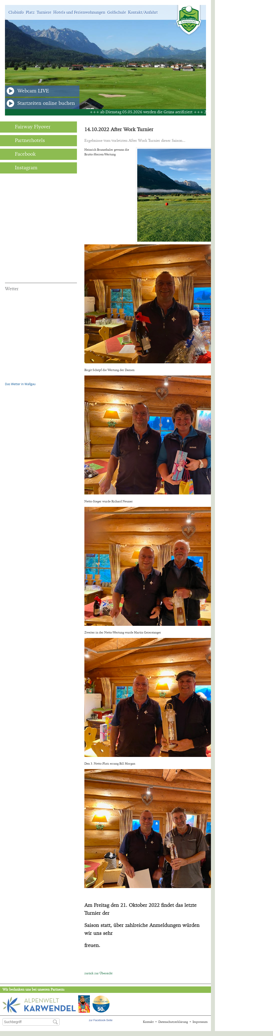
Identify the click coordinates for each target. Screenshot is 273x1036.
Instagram (21, 168)
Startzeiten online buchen (41, 103)
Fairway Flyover (28, 127)
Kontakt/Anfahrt (143, 12)
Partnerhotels (25, 140)
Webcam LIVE (28, 91)
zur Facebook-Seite (100, 1020)
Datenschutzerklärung (173, 1021)
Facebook (20, 154)
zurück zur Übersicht (98, 973)
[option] (105, 57)
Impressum (200, 1021)
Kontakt (148, 1021)
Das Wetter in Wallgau (20, 384)
